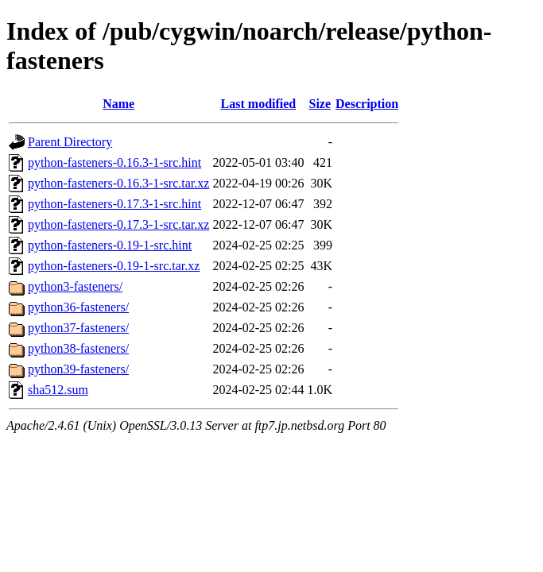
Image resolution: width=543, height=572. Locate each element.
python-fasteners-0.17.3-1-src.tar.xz (118, 224)
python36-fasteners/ (78, 307)
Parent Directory (70, 142)
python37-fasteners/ (78, 327)
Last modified (259, 103)
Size (319, 103)
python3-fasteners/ (75, 286)
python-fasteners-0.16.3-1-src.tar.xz (118, 183)
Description (366, 103)
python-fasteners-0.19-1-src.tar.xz (114, 265)
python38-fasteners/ (78, 348)
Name (118, 103)
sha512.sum (58, 389)
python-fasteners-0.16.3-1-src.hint (114, 162)
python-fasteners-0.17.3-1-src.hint (114, 204)
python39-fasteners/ (78, 369)
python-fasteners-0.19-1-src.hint (110, 245)
